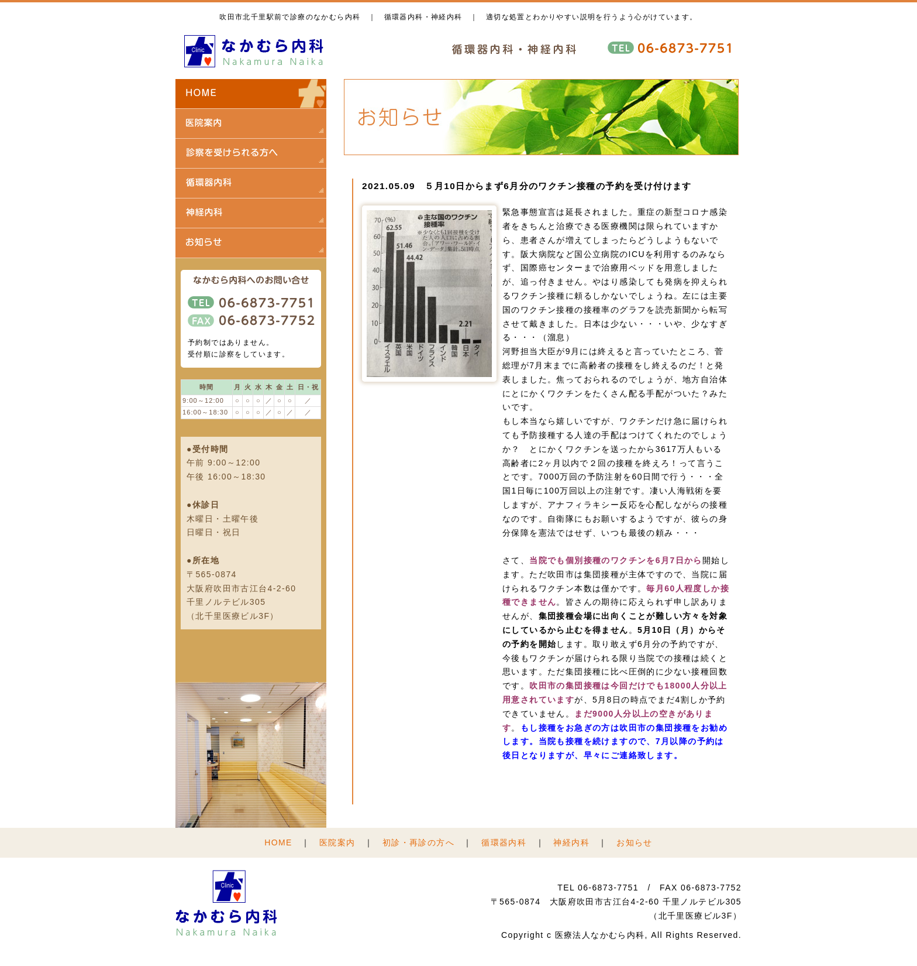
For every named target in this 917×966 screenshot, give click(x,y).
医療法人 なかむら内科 (254, 51)
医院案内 (337, 842)
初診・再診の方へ (418, 842)
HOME (278, 842)
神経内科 (571, 842)
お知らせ (634, 842)
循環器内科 (503, 842)
